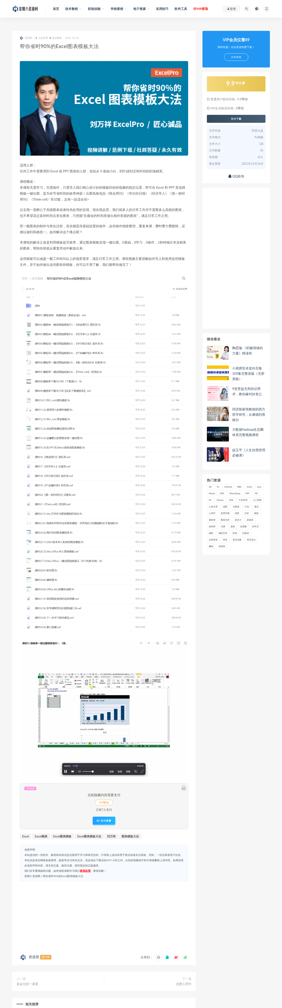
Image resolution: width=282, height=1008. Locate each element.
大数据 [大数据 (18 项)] (236, 506)
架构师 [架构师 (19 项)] (212, 526)
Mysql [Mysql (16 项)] (212, 493)
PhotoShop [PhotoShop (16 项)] (235, 493)
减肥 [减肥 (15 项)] (225, 506)
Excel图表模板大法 (89, 836)
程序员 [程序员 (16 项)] (255, 526)
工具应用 (42, 37)
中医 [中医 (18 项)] (231, 500)
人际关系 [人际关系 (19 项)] (213, 506)
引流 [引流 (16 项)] (247, 506)
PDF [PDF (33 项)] (222, 493)
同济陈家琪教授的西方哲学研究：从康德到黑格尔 (248, 414)
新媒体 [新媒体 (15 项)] (250, 519)
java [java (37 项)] (259, 486)
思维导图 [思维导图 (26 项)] (225, 513)
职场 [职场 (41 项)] (235, 533)
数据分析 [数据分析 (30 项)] (225, 519)
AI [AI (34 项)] (218, 486)
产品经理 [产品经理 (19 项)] (243, 500)
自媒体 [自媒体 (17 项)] (245, 533)
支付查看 (104, 820)
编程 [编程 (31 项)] (211, 533)
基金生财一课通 (27, 984)
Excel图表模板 (62, 836)
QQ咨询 (236, 176)
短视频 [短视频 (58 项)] (243, 526)
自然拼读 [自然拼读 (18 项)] (213, 539)
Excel (25, 836)
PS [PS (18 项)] (210, 500)
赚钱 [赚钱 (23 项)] (211, 546)
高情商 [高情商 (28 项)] (222, 546)
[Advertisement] (104, 916)
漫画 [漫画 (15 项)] (232, 526)
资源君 (26, 38)
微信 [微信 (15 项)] (256, 506)
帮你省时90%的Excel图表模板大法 (63, 876)
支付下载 (236, 118)
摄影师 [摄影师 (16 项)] (212, 519)
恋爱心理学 (183, 984)
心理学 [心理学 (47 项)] (212, 513)
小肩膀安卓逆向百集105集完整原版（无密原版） (248, 373)
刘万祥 (111, 836)
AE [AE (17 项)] (210, 486)
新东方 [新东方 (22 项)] (238, 519)
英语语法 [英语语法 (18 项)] (251, 539)
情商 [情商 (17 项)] (237, 513)
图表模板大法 (130, 836)
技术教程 (56, 37)
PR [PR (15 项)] (256, 493)
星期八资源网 (32, 876)
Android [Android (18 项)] (228, 486)
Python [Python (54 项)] (220, 500)
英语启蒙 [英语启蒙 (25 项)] (237, 539)
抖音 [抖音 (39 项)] (247, 513)
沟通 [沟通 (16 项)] (223, 526)
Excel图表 (41, 836)
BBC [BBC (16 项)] (239, 486)
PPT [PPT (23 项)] (248, 493)
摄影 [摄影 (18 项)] (256, 513)
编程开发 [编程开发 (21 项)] (223, 533)
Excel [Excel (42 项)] (249, 486)
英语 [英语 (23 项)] (225, 539)
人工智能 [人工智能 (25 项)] (257, 500)
